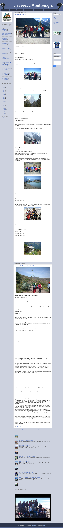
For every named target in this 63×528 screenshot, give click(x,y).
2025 (4, 86)
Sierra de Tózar (4, 53)
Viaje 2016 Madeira (5, 74)
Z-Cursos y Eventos (5, 80)
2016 (4, 98)
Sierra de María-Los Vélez (6, 52)
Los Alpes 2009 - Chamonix (20, 14)
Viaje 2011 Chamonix (5, 70)
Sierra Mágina (4, 57)
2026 (4, 84)
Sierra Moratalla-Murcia (5, 58)
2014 (4, 101)
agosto (5, 109)
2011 (4, 105)
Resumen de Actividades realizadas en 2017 (23, 491)
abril (4, 113)
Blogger (44, 525)
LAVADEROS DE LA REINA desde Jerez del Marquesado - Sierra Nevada (30, 445)
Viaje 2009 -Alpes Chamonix (21, 260)
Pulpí (2, 35)
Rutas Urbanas (4, 38)
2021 (4, 91)
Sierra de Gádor (4, 47)
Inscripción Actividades (54, 10)
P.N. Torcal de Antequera (6, 34)
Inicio (38, 429)
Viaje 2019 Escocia (5, 78)
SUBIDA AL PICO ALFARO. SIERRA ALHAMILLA (27, 461)
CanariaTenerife (4, 30)
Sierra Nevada (4, 59)
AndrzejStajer (33, 525)
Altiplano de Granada (5, 25)
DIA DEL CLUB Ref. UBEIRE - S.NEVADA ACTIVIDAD (27, 472)
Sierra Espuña (4, 54)
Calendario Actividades (28, 10)
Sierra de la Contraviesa (6, 49)
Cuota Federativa (56, 22)
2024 (4, 87)
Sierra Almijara (4, 42)
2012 (4, 104)
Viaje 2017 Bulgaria (5, 75)
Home (3, 10)
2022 (4, 90)
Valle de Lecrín (4, 65)
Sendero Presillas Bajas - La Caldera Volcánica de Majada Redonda (29, 265)
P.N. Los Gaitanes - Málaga (6, 33)
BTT (2, 28)
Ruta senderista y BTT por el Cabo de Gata (26, 440)
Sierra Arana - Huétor (5, 43)
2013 (4, 102)
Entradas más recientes (20, 429)
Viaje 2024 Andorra (5, 79)
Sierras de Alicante (5, 64)
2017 (4, 97)
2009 (4, 108)
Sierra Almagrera (4, 40)
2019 (4, 94)
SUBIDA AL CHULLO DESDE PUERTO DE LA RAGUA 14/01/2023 (29, 477)
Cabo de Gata (19, 426)
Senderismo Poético (5, 117)
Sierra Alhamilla (4, 39)
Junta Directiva (13, 10)
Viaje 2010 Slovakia (5, 69)
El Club (7, 10)
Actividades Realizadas (38, 10)
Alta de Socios (20, 10)
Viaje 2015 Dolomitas (5, 73)
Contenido (46, 10)
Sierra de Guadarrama (5, 48)
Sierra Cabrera (4, 44)
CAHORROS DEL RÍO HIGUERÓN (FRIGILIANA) (27, 456)
